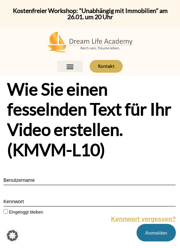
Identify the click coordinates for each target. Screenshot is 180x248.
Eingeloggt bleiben (23, 212)
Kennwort (13, 201)
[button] (70, 66)
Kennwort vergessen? (143, 219)
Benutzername (19, 180)
